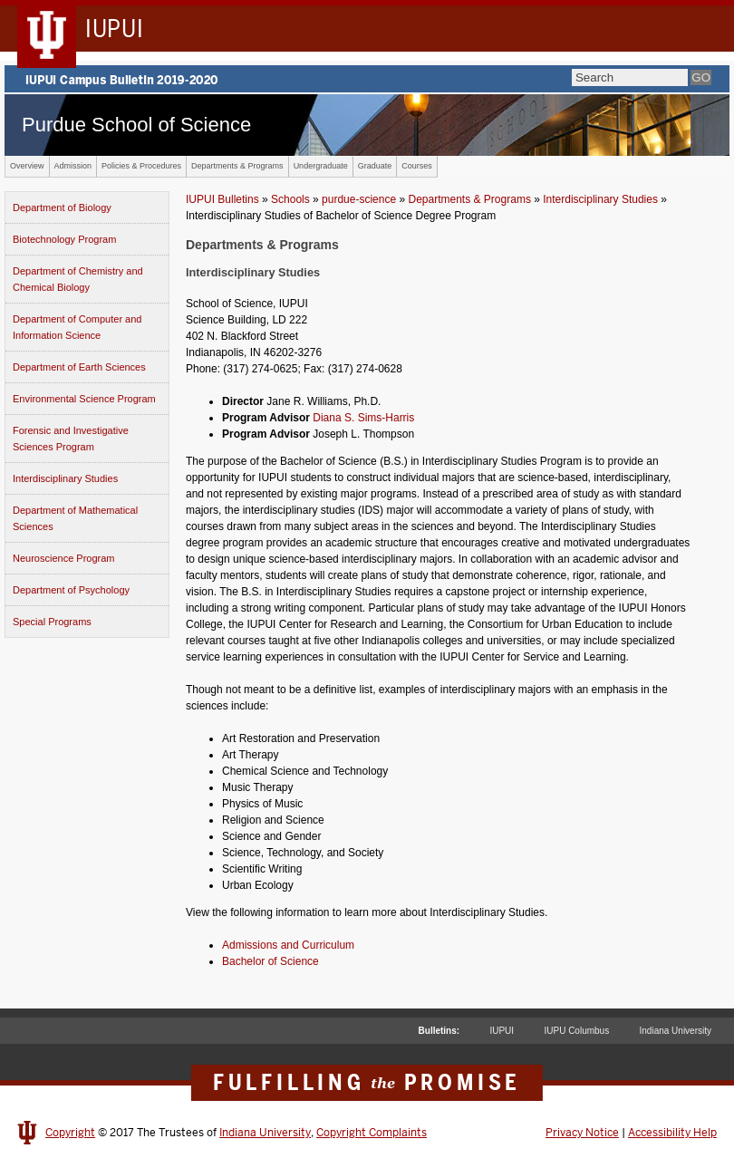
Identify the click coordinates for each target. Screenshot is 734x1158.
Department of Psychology (71, 589)
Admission (73, 165)
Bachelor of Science (270, 961)
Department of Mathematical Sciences (75, 518)
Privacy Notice (582, 1132)
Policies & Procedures (141, 165)
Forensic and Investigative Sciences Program (71, 438)
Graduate (375, 165)
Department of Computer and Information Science (77, 327)
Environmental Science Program (84, 398)
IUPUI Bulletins (222, 199)
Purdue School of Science (136, 124)
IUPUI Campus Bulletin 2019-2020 (367, 78)
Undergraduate (321, 165)
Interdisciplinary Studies (65, 478)
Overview (27, 165)
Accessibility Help (672, 1132)
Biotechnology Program (64, 239)
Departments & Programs (237, 165)
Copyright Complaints (371, 1132)
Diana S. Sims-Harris (363, 417)
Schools (290, 199)
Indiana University (675, 1031)
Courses (416, 165)
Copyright (70, 1132)
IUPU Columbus (576, 1031)
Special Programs (52, 621)
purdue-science (359, 199)
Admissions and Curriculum (288, 945)
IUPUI (501, 1031)
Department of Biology (62, 207)
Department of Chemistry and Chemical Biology (78, 279)
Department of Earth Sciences (79, 367)
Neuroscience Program (64, 558)
